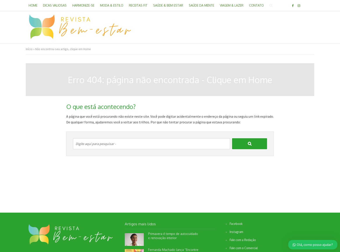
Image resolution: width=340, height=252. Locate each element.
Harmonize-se (83, 5)
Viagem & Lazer (231, 5)
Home (33, 5)
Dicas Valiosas (55, 5)
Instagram (236, 232)
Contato (256, 5)
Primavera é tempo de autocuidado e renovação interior (173, 236)
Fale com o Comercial (243, 248)
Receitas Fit (138, 5)
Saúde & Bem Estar (168, 5)
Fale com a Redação (242, 240)
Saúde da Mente (201, 5)
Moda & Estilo (111, 5)
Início (29, 49)
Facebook (236, 224)
